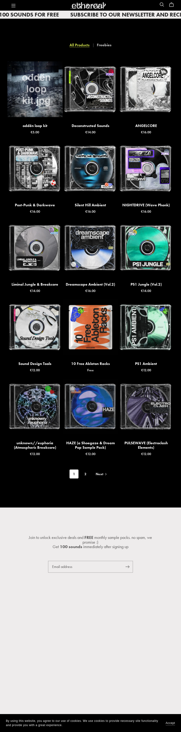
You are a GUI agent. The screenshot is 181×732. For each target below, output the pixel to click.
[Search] (162, 4)
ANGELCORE (146, 125)
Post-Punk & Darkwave (35, 205)
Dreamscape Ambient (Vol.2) (90, 284)
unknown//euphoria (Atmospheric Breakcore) (35, 445)
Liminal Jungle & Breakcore (35, 284)
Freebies (104, 45)
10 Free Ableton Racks (90, 363)
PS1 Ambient (146, 363)
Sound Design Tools (34, 363)
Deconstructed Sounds (90, 125)
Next (101, 474)
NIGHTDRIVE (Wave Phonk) (146, 205)
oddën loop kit (35, 125)
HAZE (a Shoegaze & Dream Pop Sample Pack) (90, 445)
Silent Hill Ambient (90, 205)
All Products (80, 45)
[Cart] (173, 4)
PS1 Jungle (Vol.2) (146, 284)
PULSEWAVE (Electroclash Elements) (146, 445)
